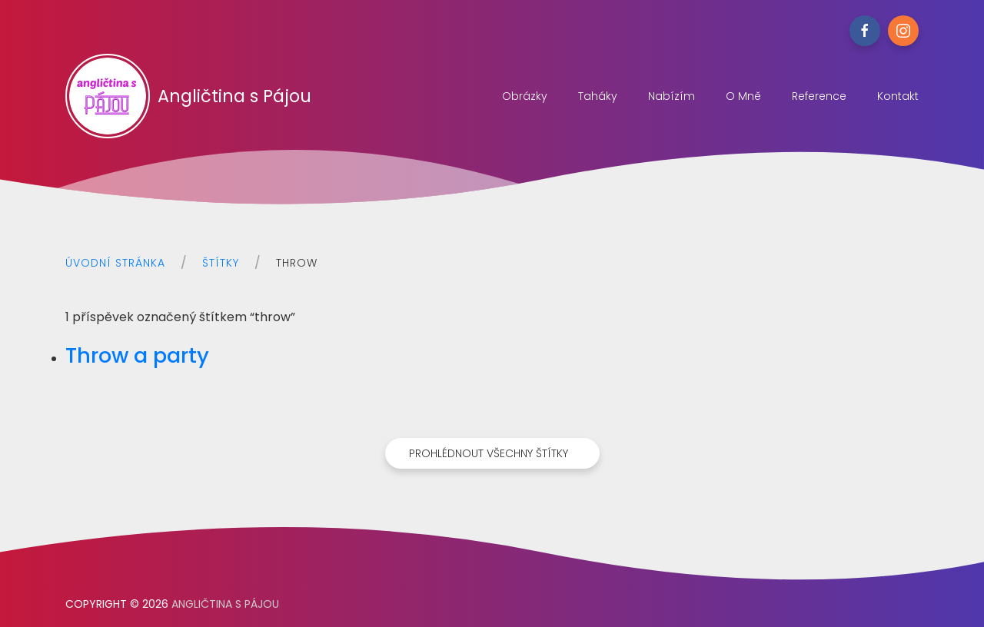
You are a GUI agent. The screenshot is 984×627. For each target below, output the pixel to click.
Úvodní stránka (115, 262)
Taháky (597, 96)
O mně (743, 96)
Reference (819, 96)
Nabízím (671, 96)
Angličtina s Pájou (188, 96)
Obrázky (524, 96)
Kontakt (898, 96)
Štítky (220, 262)
